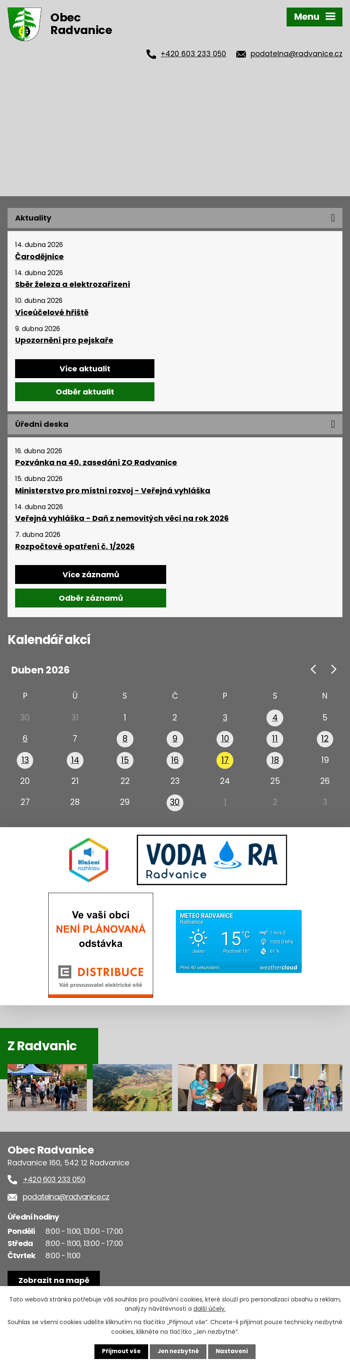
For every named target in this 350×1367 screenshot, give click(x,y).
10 (225, 741)
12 (325, 741)
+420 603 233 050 (193, 54)
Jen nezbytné (178, 1351)
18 (275, 763)
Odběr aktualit (85, 391)
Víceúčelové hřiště (52, 313)
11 (275, 741)
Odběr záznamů (91, 598)
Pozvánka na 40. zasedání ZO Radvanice (96, 462)
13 (25, 763)
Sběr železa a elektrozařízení (72, 284)
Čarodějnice (39, 257)
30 (175, 809)
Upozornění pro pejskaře (64, 340)
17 (225, 763)
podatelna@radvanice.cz (296, 54)
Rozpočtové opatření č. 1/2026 (75, 547)
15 (125, 763)
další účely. (209, 1308)
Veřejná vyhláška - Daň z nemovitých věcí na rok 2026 (122, 518)
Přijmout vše (119, 1351)
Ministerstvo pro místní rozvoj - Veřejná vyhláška (112, 491)
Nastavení (234, 1351)
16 (175, 763)
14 (75, 763)
